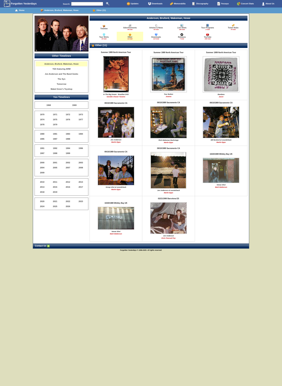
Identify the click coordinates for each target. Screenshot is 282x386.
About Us (267, 4)
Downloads (155, 4)
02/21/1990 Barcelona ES (168, 199)
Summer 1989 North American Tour (116, 52)
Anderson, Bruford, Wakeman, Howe (59, 10)
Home (19, 10)
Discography (200, 4)
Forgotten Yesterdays (20, 4)
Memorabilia (177, 4)
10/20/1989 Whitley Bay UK (221, 154)
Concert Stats (245, 4)
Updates (132, 4)
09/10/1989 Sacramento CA (115, 103)
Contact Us (42, 246)
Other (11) (99, 10)
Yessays (223, 4)
